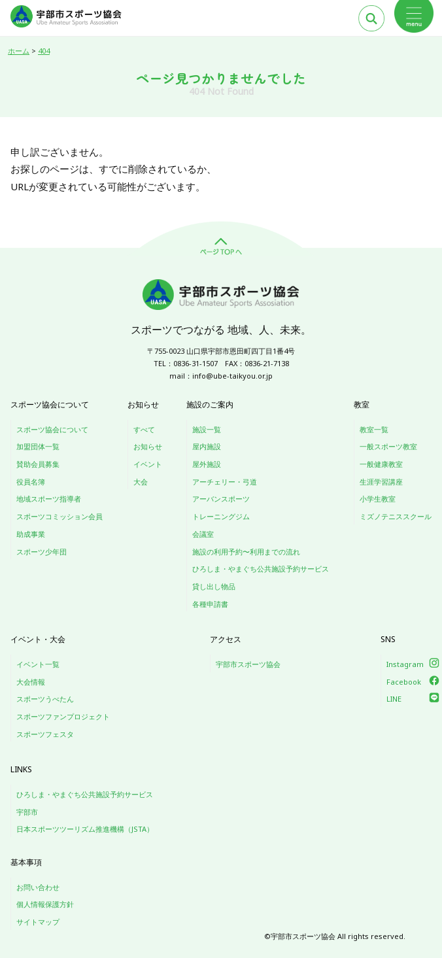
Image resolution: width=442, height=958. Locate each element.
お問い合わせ (38, 887)
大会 (140, 482)
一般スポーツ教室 (388, 446)
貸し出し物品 (213, 586)
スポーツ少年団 (41, 551)
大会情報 (30, 682)
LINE (393, 699)
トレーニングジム (221, 516)
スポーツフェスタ (45, 734)
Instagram (405, 664)
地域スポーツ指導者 (48, 499)
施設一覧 (206, 429)
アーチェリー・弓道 (224, 482)
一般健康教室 (381, 464)
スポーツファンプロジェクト (63, 716)
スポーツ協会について (52, 429)
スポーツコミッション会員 (59, 516)
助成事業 (30, 534)
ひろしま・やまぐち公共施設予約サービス (260, 568)
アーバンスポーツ (221, 499)
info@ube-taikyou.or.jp (232, 376)
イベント (147, 464)
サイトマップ (38, 922)
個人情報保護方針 (45, 904)
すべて (144, 429)
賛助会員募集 (38, 464)
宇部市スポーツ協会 (248, 664)
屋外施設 (206, 464)
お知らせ (147, 446)
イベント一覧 (38, 664)
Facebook (403, 682)
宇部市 (27, 812)
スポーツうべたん (45, 699)
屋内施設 (206, 446)
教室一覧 (374, 429)
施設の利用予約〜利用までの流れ (246, 551)
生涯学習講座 (381, 482)
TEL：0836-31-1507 (186, 363)
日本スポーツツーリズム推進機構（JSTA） (85, 829)
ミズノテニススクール (396, 516)
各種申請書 (210, 604)
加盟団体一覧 (38, 446)
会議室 (203, 534)
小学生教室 (378, 499)
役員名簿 (30, 482)
